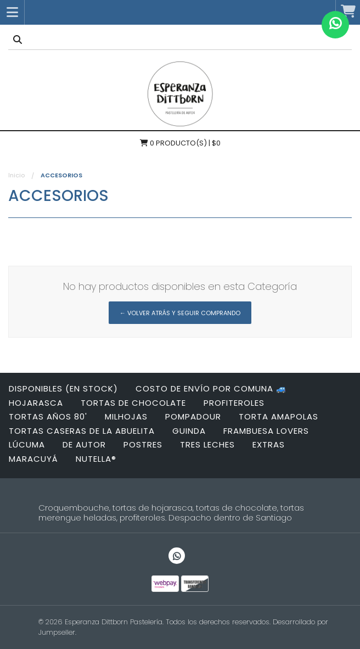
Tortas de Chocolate (133, 403)
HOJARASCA (36, 403)
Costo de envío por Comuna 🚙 (211, 388)
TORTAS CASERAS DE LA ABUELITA (82, 431)
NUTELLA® (96, 459)
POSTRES (142, 444)
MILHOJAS (126, 416)
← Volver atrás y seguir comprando (180, 313)
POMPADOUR (193, 416)
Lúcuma (27, 444)
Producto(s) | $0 (180, 143)
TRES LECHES (207, 444)
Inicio (16, 175)
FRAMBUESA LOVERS (266, 431)
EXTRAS (268, 444)
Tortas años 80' (48, 416)
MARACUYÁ (33, 459)
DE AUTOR (84, 444)
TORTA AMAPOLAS (278, 416)
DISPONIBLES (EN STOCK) (63, 388)
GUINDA (189, 431)
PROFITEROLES (234, 403)
